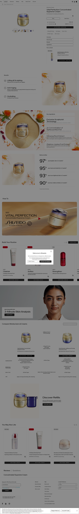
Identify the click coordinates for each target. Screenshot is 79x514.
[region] (39, 511)
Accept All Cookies (65, 510)
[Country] (33, 261)
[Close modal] (51, 251)
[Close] (77, 510)
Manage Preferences (55, 510)
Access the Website (45, 261)
